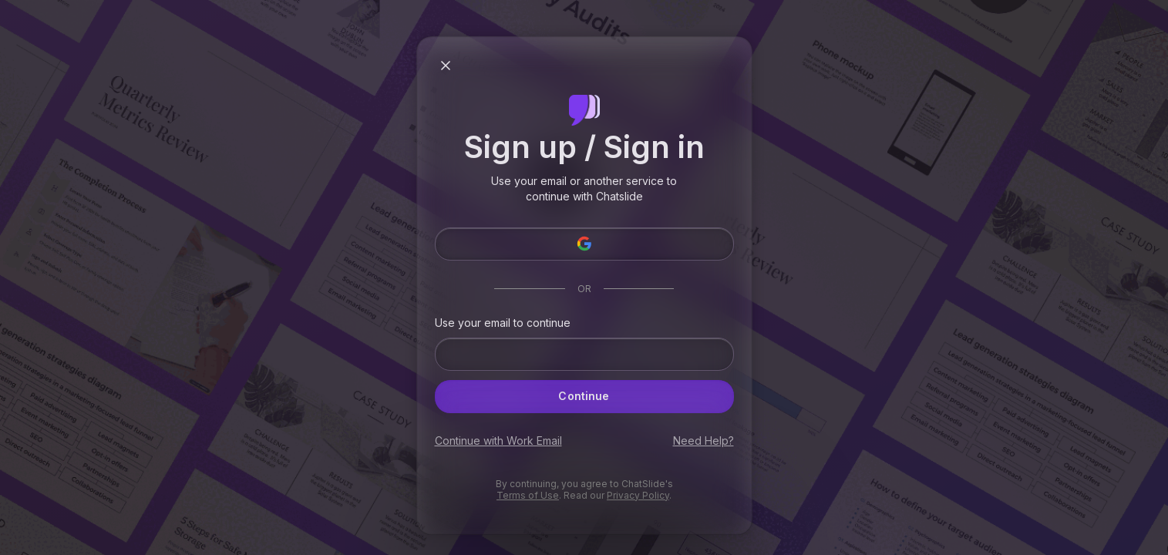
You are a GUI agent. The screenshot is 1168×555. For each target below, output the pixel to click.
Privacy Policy (638, 495)
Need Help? (703, 440)
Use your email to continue (503, 323)
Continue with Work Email (498, 440)
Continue (584, 395)
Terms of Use (527, 495)
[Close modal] (445, 65)
